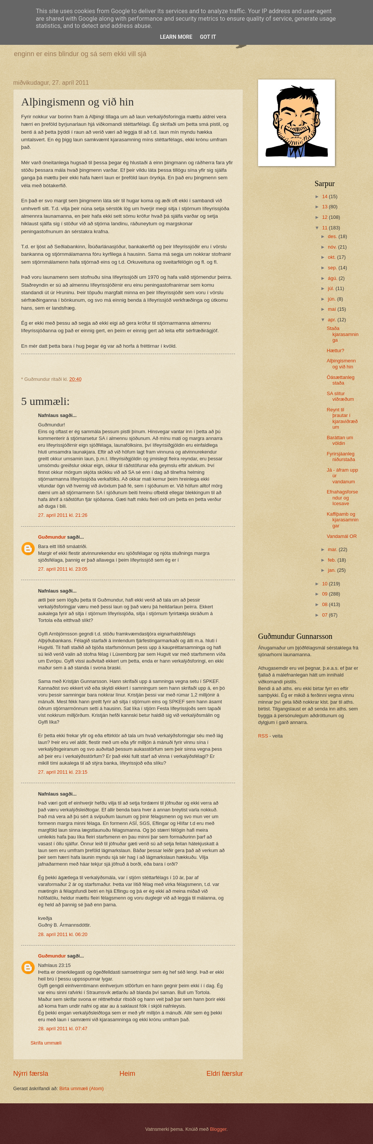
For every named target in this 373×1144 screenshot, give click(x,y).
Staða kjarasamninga (342, 334)
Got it (208, 37)
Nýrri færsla (30, 1073)
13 (325, 206)
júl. (331, 288)
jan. (332, 570)
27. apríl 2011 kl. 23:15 (62, 772)
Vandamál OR (342, 536)
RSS (263, 736)
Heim (127, 1073)
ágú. (333, 278)
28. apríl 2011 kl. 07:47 (62, 1028)
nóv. (333, 247)
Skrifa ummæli (46, 1043)
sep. (333, 267)
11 (325, 228)
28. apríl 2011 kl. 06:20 (62, 934)
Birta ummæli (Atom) (81, 1088)
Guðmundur (52, 537)
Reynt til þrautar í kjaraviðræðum (342, 418)
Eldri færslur (224, 1073)
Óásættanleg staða (341, 380)
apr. (332, 319)
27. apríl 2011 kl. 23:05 (62, 569)
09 (325, 594)
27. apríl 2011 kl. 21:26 (62, 515)
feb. (332, 560)
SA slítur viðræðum (340, 396)
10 (325, 584)
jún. (332, 299)
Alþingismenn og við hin (341, 363)
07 (325, 615)
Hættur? (335, 350)
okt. (332, 257)
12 (325, 217)
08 (325, 604)
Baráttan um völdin (340, 440)
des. (333, 236)
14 (325, 196)
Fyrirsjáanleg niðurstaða (341, 456)
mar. (333, 549)
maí (332, 309)
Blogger (218, 1129)
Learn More (176, 37)
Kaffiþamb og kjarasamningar (342, 519)
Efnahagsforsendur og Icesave (342, 497)
